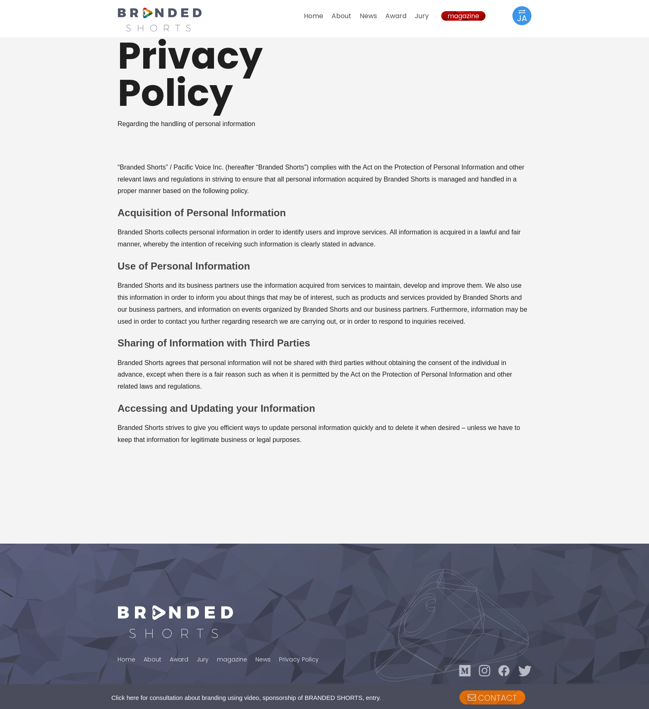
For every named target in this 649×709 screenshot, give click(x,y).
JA (522, 15)
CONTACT (492, 698)
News (368, 16)
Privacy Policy (299, 659)
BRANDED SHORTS (167, 19)
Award (395, 16)
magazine (463, 16)
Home (313, 16)
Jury (422, 16)
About (341, 16)
